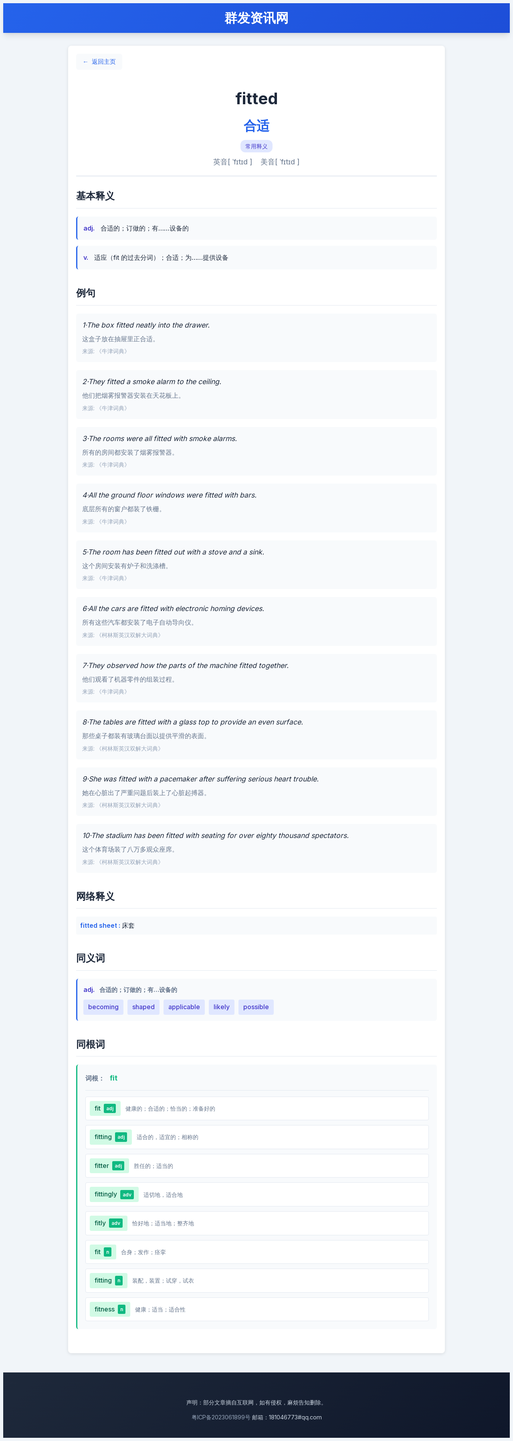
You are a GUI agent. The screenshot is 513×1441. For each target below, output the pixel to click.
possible (256, 1007)
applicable (184, 1007)
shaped (143, 1007)
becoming (103, 1007)
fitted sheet (99, 925)
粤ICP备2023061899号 (221, 1417)
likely (222, 1007)
